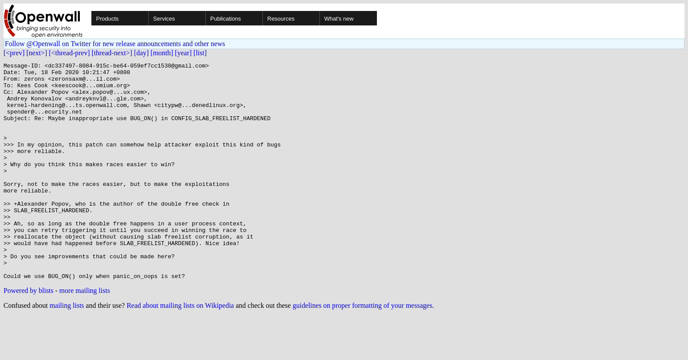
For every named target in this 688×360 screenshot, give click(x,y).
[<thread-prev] (69, 53)
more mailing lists (84, 334)
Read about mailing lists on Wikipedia (180, 349)
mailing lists (67, 349)
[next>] (36, 53)
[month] (161, 53)
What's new (339, 18)
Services (164, 18)
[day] (141, 53)
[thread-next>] (112, 53)
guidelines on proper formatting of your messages (362, 349)
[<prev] (14, 53)
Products (107, 18)
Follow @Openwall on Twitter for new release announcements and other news (115, 43)
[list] (200, 53)
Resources (280, 18)
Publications (225, 18)
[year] (183, 53)
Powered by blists (29, 334)
